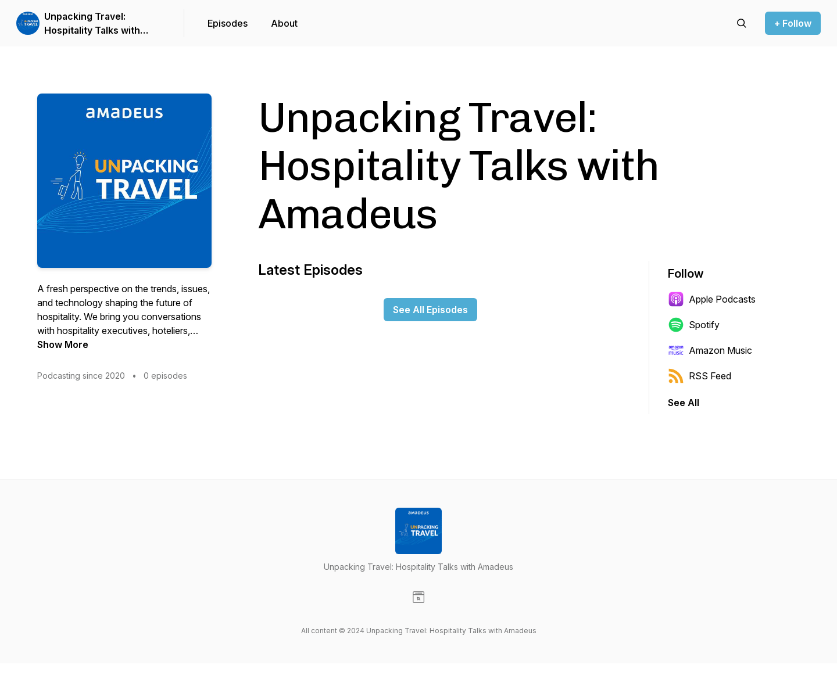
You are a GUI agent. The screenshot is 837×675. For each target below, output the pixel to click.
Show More (62, 344)
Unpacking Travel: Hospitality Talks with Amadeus (92, 23)
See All (683, 402)
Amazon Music (710, 350)
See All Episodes (430, 309)
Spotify (694, 325)
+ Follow (792, 23)
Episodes (228, 23)
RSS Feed (699, 376)
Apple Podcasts (712, 299)
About (284, 23)
